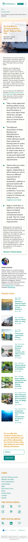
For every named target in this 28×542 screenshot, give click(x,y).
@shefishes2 (11, 287)
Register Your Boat (7, 479)
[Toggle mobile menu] (26, 4)
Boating (6, 252)
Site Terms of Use (7, 488)
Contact (4, 495)
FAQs (3, 491)
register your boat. (14, 200)
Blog (2, 9)
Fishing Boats (16, 252)
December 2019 (5, 12)
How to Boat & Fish (7, 481)
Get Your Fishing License (9, 477)
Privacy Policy (6, 493)
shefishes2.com (9, 285)
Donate (3, 498)
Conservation (5, 484)
